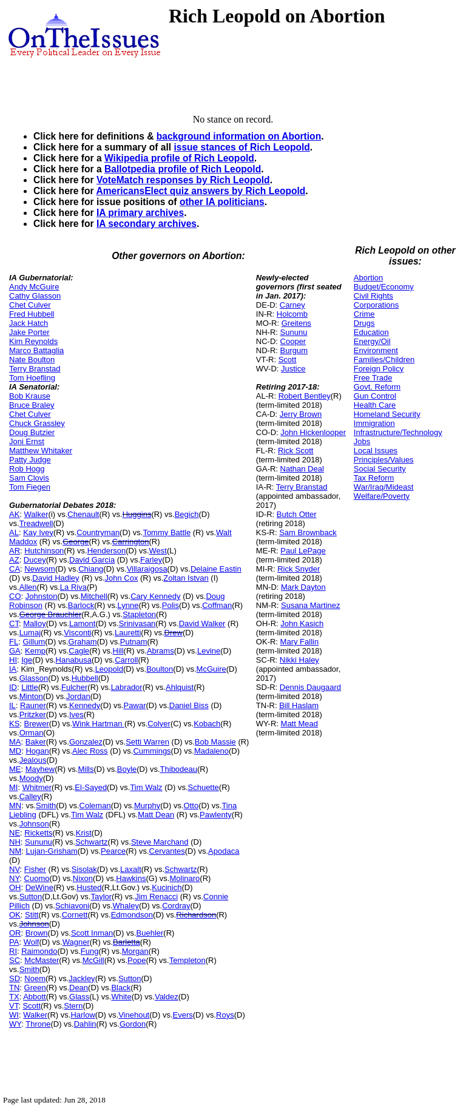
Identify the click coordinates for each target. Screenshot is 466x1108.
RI (13, 951)
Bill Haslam (299, 705)
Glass (79, 996)
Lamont (82, 623)
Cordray (176, 905)
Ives (76, 714)
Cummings (152, 750)
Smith (46, 805)
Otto (191, 805)
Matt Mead (299, 723)
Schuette (203, 787)
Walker (36, 514)
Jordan (78, 696)
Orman (31, 732)
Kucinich (166, 887)
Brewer (36, 723)
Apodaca (223, 851)
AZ (14, 559)
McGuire (211, 669)
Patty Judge (30, 459)
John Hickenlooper (313, 432)
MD (15, 750)
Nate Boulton (32, 359)
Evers (183, 1014)
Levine (208, 650)
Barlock (81, 605)
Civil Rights (373, 295)
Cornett (75, 914)
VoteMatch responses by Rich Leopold (183, 180)
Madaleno (211, 750)
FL (13, 641)
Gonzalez (86, 741)
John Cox (121, 578)
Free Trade (373, 377)
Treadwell (36, 523)
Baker (35, 741)
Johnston (41, 596)
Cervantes (167, 851)
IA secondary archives (146, 223)
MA (15, 741)
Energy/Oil (372, 341)
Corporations (376, 304)
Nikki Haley (299, 659)
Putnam (133, 641)
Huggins (137, 514)
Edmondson (132, 914)
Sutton (30, 896)
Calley (30, 796)
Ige (26, 659)
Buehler (150, 932)
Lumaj (30, 632)
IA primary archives (140, 213)
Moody (31, 778)
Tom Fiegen (29, 487)
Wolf (31, 942)
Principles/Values (384, 459)
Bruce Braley (31, 405)
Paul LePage (302, 550)
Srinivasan (137, 623)
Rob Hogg (27, 468)
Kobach (207, 723)
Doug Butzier (32, 432)
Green (35, 987)
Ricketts (38, 832)
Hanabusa (74, 659)
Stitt (31, 914)
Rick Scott (296, 450)
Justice (293, 368)
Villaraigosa (147, 568)
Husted (88, 887)
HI (13, 659)
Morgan (135, 951)
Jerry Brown (301, 414)
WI (14, 1014)
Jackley (82, 978)
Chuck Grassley (37, 423)
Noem (35, 978)
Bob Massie (215, 741)
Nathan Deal (302, 468)
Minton (31, 696)
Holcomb (292, 314)
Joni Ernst (26, 441)
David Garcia (92, 559)
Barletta (126, 942)
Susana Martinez (310, 605)
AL (14, 532)
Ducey (35, 559)
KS (14, 723)
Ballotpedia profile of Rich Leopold (182, 169)
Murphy (147, 805)
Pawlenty (216, 814)
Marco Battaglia (36, 350)
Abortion (368, 277)
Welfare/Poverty (382, 496)
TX (14, 996)
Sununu (38, 841)
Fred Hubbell (31, 314)
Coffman (217, 605)
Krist (84, 832)
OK (15, 914)
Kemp (35, 650)
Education (371, 332)
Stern (73, 1005)
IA (12, 669)
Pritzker (32, 714)
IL (12, 705)
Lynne (128, 605)
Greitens (296, 323)
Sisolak (84, 869)
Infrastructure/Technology (398, 432)
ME (15, 769)
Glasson (34, 678)
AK (14, 514)
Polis (170, 605)
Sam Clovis (29, 477)
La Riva (73, 587)
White (121, 996)
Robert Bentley (305, 395)
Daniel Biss (189, 705)
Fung (90, 951)
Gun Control (375, 395)
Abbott (34, 996)
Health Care (375, 405)
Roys (225, 1014)
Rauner (33, 705)
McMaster (41, 960)
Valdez (166, 996)
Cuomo (37, 878)
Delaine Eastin (216, 568)
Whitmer (37, 787)
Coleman (95, 805)
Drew (173, 632)
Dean (78, 987)
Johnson (34, 823)
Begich (187, 514)
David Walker (202, 623)
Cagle (79, 650)
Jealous (33, 760)
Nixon (83, 878)
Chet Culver (30, 304)
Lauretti (128, 632)
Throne (37, 1024)
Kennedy (84, 705)
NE (14, 832)
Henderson (106, 550)
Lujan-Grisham (51, 851)
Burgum (294, 350)
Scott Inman (92, 932)
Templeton (187, 960)
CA (14, 568)
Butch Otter (297, 514)
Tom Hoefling (32, 377)
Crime (364, 314)
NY (14, 878)
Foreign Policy (379, 368)
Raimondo (39, 951)
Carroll (126, 659)
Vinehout (133, 1014)
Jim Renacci (156, 896)
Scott (31, 1005)
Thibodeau (178, 769)
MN (15, 805)
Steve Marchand (160, 841)
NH (15, 841)
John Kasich (301, 623)
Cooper (293, 341)
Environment (376, 350)
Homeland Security (387, 414)
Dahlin (85, 1024)
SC (14, 960)
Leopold (109, 669)
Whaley (126, 905)
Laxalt (130, 869)
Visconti (77, 632)
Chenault (83, 514)
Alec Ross (90, 750)
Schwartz (91, 841)
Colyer (159, 723)
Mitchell (94, 596)
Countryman (98, 532)
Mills (85, 769)
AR (14, 550)
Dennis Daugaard (310, 687)
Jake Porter (29, 332)
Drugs (364, 323)
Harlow (82, 1014)
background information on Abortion (239, 136)
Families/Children (384, 359)
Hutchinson (44, 550)
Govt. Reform (377, 386)
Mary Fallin (299, 641)
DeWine (39, 887)
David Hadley (55, 578)
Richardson (196, 914)
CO (15, 596)
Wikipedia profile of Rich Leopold (179, 158)
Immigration (374, 423)
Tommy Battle (167, 532)
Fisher (35, 869)
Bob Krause (29, 395)
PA (14, 942)
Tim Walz (146, 787)
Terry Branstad (35, 368)
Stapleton (139, 614)
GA (15, 650)
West (158, 550)
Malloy (34, 623)
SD (14, 978)
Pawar (135, 705)
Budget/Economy (384, 286)
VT (13, 1005)
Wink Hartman (98, 723)
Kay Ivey (38, 532)
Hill (118, 650)
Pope (136, 960)
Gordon (133, 1024)
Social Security (380, 468)
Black (120, 987)
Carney (292, 304)
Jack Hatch (28, 323)
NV (14, 869)
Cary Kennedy (155, 596)
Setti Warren (147, 741)
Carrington (130, 541)
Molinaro (184, 878)
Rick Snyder (298, 568)
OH (15, 887)
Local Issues (375, 450)
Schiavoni (72, 905)
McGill (93, 960)
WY (15, 1024)
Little (29, 687)
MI (13, 787)
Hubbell (85, 678)
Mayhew (40, 769)
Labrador (127, 687)
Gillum (33, 641)
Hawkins (131, 878)
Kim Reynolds (33, 341)
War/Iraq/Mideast (384, 487)
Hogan (37, 750)
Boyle (127, 769)
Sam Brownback (308, 532)
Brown (36, 932)
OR (15, 932)
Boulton (159, 669)
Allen (28, 587)
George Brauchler (50, 614)
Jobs (362, 441)
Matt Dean (156, 814)
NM (15, 851)
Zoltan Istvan (185, 578)
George (75, 541)
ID (13, 687)
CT (14, 623)
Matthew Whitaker (40, 450)
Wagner (76, 942)
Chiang (90, 568)
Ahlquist (180, 687)
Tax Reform (374, 477)
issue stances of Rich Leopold (241, 147)
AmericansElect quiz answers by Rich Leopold (200, 191)
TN (14, 987)
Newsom (39, 568)
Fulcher (74, 687)
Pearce (113, 851)
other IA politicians (222, 202)
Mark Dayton (303, 587)
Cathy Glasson (35, 295)
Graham (83, 641)
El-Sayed (91, 787)
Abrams (160, 650)
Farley (151, 559)
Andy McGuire (34, 286)
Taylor (101, 896)
